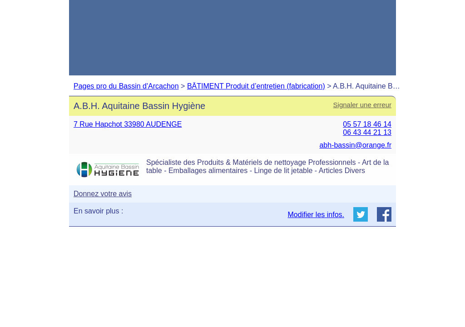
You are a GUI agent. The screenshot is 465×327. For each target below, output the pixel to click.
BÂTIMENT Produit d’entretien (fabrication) (256, 86)
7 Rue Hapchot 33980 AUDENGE (128, 124)
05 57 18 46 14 (367, 124)
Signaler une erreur (362, 105)
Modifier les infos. (316, 214)
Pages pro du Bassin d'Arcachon (126, 86)
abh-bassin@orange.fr (355, 145)
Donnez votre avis (103, 194)
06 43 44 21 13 (367, 132)
